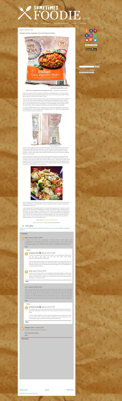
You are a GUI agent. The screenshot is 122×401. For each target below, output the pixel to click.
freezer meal (42, 228)
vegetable (61, 228)
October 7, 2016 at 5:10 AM (37, 327)
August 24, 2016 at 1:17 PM (48, 307)
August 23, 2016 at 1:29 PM (39, 271)
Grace (26, 237)
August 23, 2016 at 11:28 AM (35, 237)
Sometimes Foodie (34, 253)
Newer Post (23, 390)
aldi (24, 228)
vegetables (66, 228)
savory (56, 228)
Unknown (27, 327)
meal (53, 228)
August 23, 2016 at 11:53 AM (48, 253)
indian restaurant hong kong (31, 333)
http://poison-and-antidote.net (50, 220)
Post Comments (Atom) (32, 393)
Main (36, 23)
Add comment (25, 338)
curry (27, 228)
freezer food (35, 228)
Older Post (70, 390)
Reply (26, 246)
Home (47, 390)
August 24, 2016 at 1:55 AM (35, 287)
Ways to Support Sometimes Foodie (61, 23)
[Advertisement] (46, 384)
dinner (30, 228)
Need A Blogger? (83, 23)
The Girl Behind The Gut (46, 23)
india (46, 228)
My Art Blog (74, 23)
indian (49, 228)
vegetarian (22, 229)
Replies (28, 250)
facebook (41, 222)
